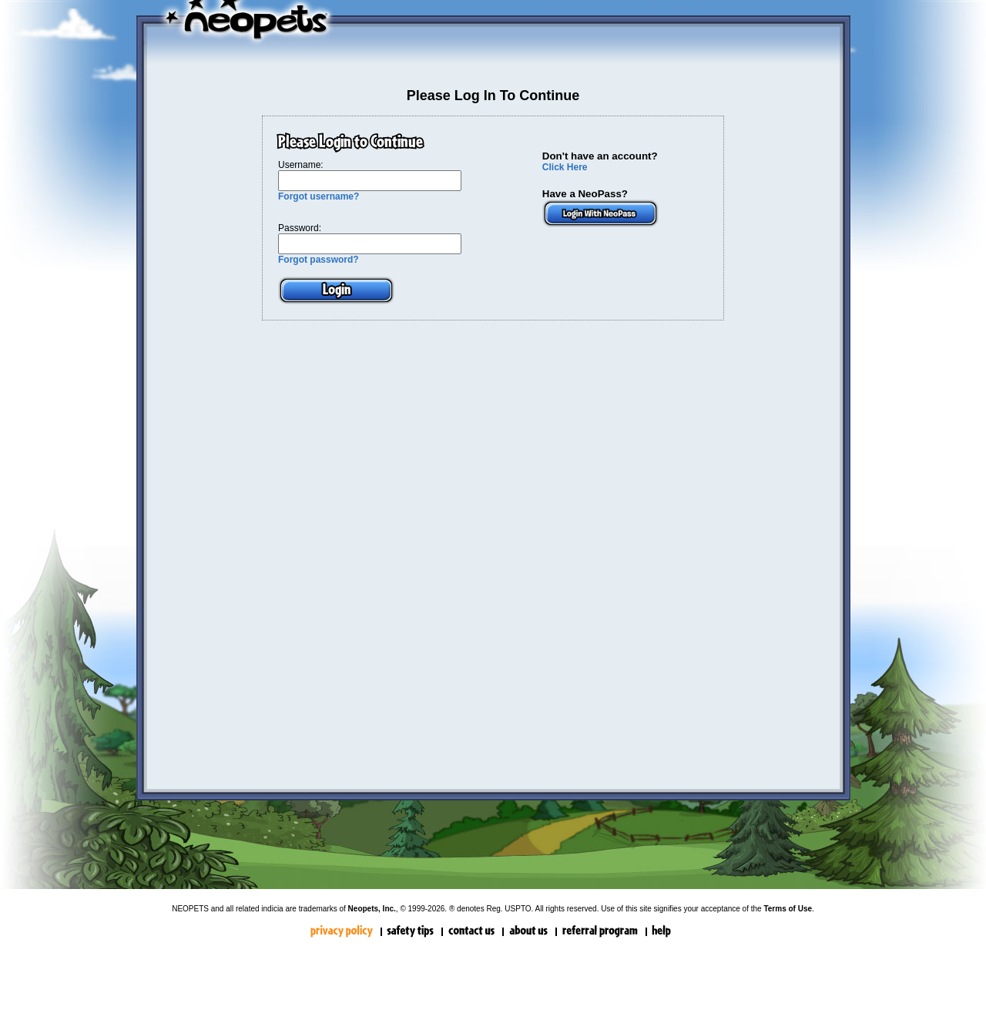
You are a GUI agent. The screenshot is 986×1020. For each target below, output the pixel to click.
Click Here (565, 167)
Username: (301, 164)
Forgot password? (318, 259)
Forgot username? (318, 196)
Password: (299, 228)
